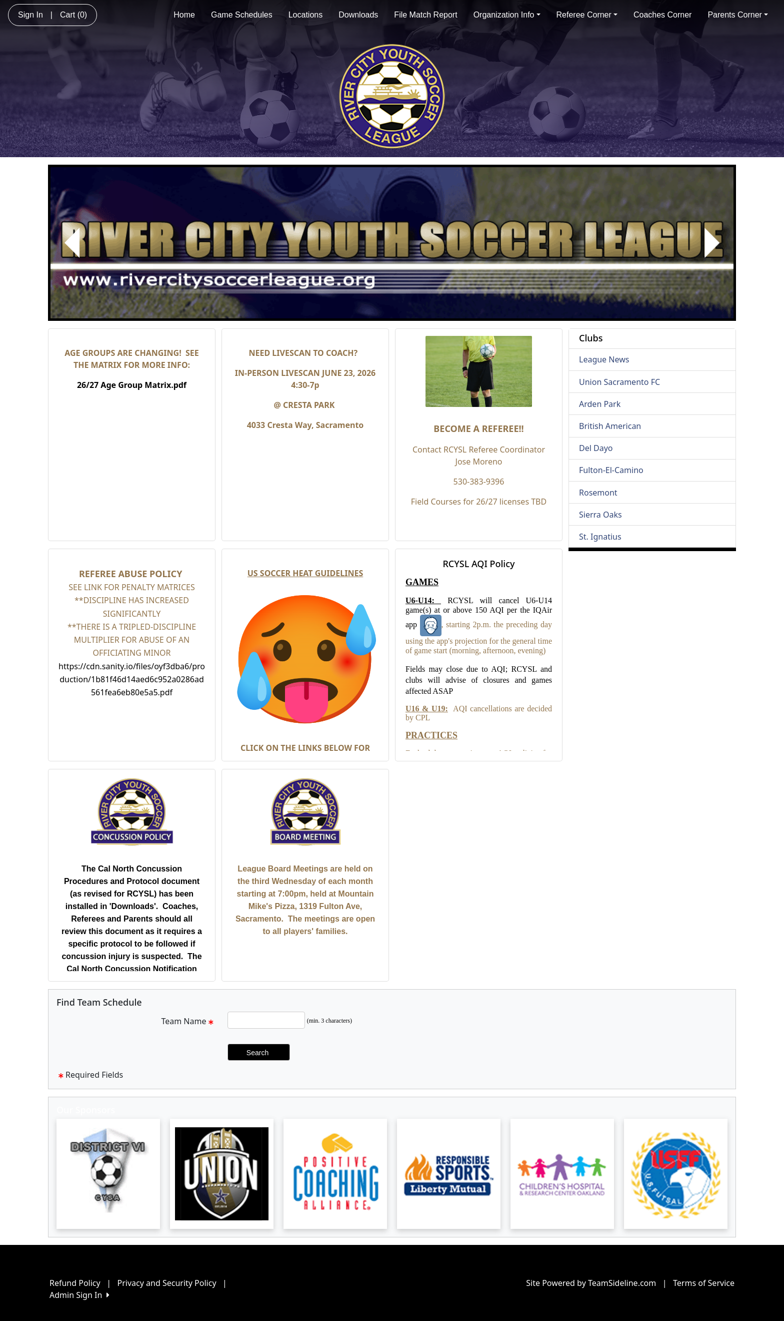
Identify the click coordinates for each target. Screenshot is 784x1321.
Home (184, 15)
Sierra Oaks (600, 514)
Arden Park (599, 403)
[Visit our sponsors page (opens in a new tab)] (108, 1174)
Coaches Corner (663, 15)
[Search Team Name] (266, 1020)
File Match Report (425, 15)
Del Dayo (596, 448)
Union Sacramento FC (619, 381)
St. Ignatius (600, 536)
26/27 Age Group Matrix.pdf (131, 384)
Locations (305, 15)
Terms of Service (703, 1282)
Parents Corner (738, 15)
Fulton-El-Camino (611, 470)
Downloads (358, 15)
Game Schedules (241, 15)
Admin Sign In (80, 1294)
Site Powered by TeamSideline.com (591, 1282)
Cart (73, 15)
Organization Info (507, 15)
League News (604, 359)
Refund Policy (75, 1282)
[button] (72, 243)
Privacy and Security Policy (167, 1282)
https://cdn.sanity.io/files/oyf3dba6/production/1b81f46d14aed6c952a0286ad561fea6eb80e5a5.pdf (131, 679)
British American (610, 425)
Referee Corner (587, 15)
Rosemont (598, 492)
